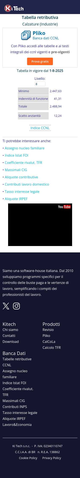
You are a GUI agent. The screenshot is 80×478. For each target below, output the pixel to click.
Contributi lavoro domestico (27, 184)
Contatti (9, 335)
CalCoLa (49, 341)
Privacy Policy (51, 458)
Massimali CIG (16, 169)
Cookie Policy (28, 458)
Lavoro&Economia (17, 424)
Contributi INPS (15, 406)
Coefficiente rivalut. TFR (23, 162)
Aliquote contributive (21, 177)
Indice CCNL (40, 128)
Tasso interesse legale (22, 191)
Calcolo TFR (52, 347)
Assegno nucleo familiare (24, 148)
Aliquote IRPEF (16, 198)
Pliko (46, 335)
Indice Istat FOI (16, 155)
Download (11, 341)
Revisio (48, 329)
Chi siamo (10, 329)
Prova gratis (40, 61)
